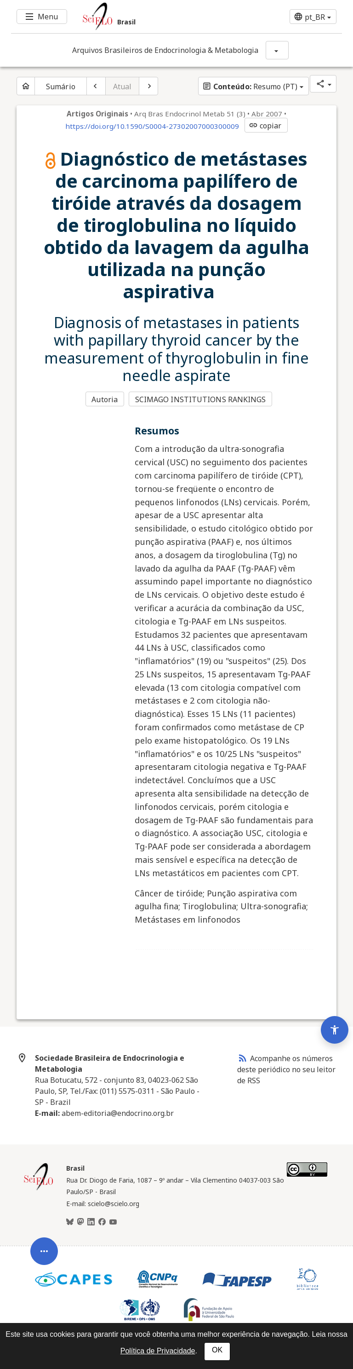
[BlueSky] (70, 1222)
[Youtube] (113, 1222)
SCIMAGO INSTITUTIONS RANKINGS (200, 399)
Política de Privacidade (157, 1351)
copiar (265, 126)
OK (217, 1350)
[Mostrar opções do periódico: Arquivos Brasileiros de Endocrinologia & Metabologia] (277, 50)
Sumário (60, 86)
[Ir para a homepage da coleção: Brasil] (149, 16)
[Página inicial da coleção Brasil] (38, 1189)
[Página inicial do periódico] (26, 86)
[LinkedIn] (91, 1222)
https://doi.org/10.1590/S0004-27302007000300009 (152, 126)
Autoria (104, 399)
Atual (122, 86)
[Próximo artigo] (148, 86)
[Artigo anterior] (96, 86)
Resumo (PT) (249, 86)
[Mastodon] (80, 1222)
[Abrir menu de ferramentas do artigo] (44, 1264)
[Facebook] (102, 1222)
